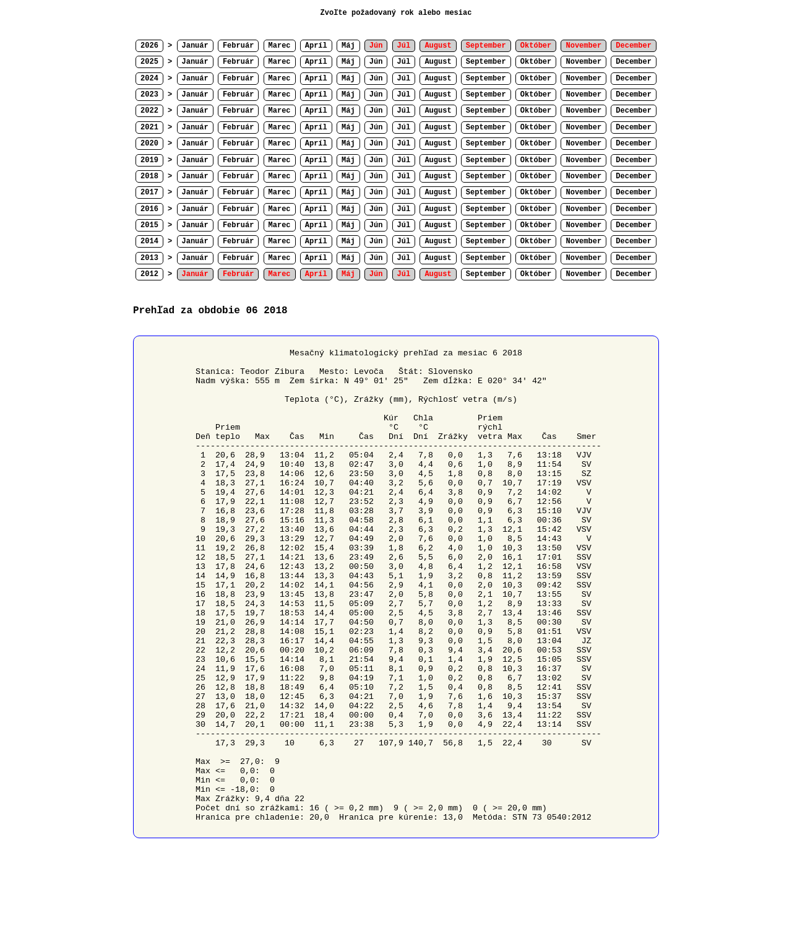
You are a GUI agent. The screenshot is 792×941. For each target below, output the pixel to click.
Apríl (316, 45)
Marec (280, 45)
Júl (404, 62)
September (486, 62)
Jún (376, 62)
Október (535, 62)
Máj (348, 45)
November (583, 62)
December (634, 62)
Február (238, 45)
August (437, 62)
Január (195, 45)
